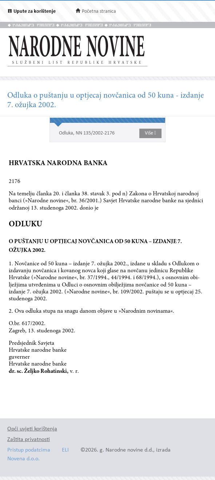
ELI (65, 450)
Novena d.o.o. (23, 459)
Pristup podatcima (28, 450)
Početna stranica (99, 11)
